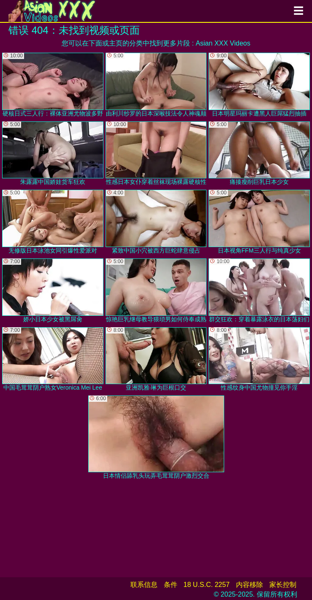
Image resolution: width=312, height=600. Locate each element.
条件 (170, 584)
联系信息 (143, 584)
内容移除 (249, 584)
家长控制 (282, 584)
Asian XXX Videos (222, 43)
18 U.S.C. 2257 (207, 584)
